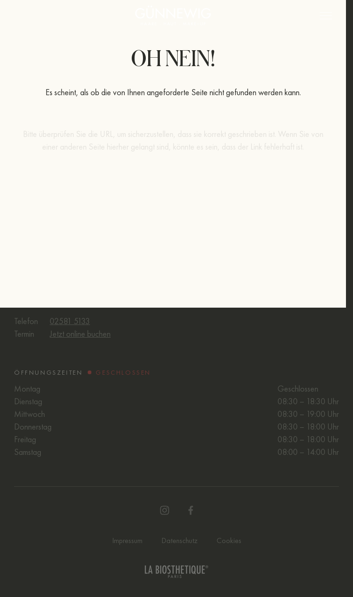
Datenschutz (179, 540)
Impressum (127, 540)
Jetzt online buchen (80, 333)
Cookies (229, 540)
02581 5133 (70, 321)
